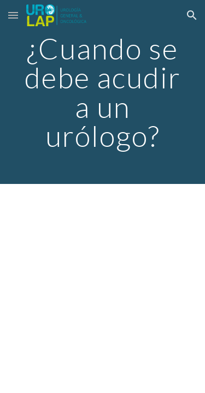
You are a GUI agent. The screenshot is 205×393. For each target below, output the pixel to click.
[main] (102, 91)
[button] (13, 15)
